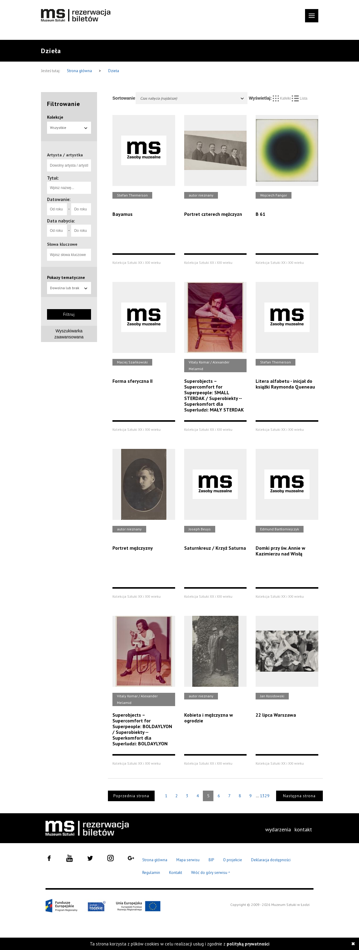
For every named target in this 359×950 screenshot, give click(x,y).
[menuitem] (278, 829)
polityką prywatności (248, 944)
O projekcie (232, 859)
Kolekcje (55, 117)
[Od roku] (57, 209)
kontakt (303, 829)
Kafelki (282, 98)
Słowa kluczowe (62, 244)
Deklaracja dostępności (271, 859)
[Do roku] (81, 209)
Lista (299, 98)
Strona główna (80, 70)
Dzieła (113, 70)
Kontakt (175, 872)
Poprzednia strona (131, 795)
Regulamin (151, 872)
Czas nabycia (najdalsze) (192, 98)
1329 (264, 795)
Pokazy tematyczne (66, 277)
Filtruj (69, 314)
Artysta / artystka (65, 155)
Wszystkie (69, 127)
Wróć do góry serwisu (210, 873)
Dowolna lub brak (69, 288)
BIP (211, 859)
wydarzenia (278, 829)
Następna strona (299, 795)
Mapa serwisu (188, 859)
